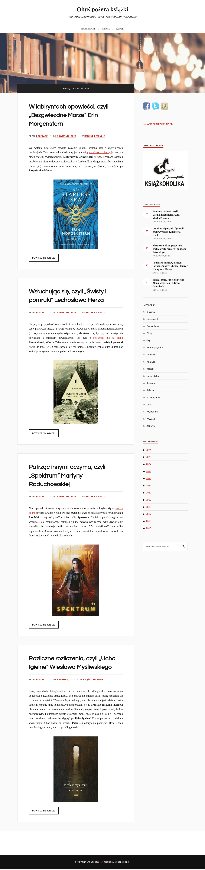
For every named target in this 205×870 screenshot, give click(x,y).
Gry (148, 340)
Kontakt (120, 28)
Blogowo (151, 311)
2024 (148, 464)
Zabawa (150, 425)
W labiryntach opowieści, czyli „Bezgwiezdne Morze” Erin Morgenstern (72, 115)
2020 (148, 492)
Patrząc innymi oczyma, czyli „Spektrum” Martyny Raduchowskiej (70, 475)
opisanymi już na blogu (108, 337)
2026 (148, 449)
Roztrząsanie (153, 397)
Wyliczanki (152, 411)
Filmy (149, 333)
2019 (148, 499)
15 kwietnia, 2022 (65, 496)
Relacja (150, 390)
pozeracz (42, 136)
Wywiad (150, 418)
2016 (148, 521)
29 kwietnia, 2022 (65, 136)
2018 (148, 506)
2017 (148, 513)
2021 (148, 485)
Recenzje (99, 136)
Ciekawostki (152, 318)
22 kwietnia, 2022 (65, 312)
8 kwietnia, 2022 (65, 688)
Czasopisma (152, 326)
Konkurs (150, 361)
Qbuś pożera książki (103, 9)
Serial (149, 404)
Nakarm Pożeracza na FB (158, 124)
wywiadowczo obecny (98, 152)
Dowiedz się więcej (43, 257)
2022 (148, 478)
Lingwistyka (152, 375)
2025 (148, 456)
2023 (148, 471)
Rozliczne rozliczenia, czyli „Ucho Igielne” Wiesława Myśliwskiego (66, 667)
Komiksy (150, 354)
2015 (148, 528)
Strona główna (88, 28)
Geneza (106, 28)
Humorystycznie (154, 347)
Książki (88, 136)
